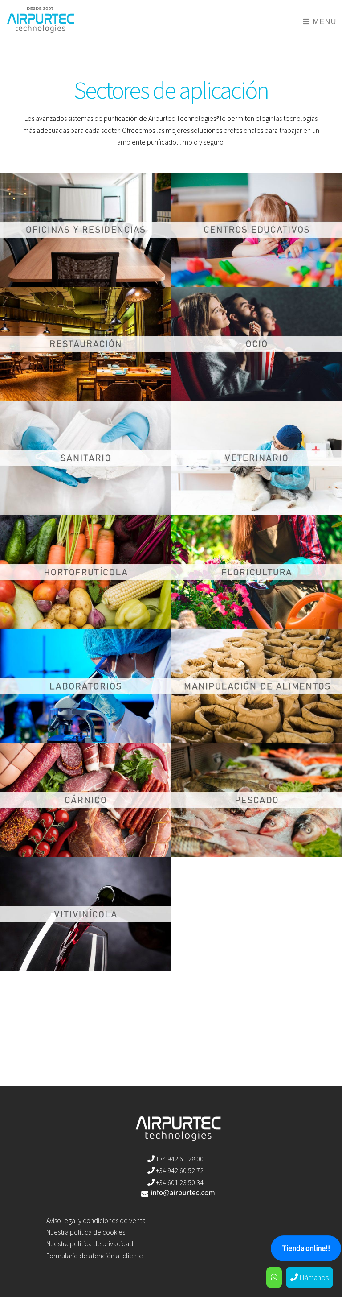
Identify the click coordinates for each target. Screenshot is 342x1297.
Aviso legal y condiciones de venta (96, 1220)
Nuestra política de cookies (85, 1231)
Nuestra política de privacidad (89, 1243)
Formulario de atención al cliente (94, 1255)
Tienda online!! (306, 1248)
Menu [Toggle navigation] (320, 21)
